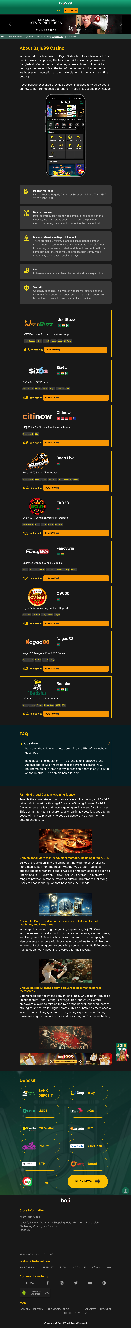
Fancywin (65, 548)
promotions (55, 1309)
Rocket (46, 341)
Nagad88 (65, 638)
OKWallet (58, 524)
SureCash (60, 389)
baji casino (27, 1267)
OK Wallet (67, 341)
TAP (67, 389)
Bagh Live (66, 458)
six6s (63, 1267)
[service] (42, 1093)
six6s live (79, 1267)
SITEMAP (30, 1283)
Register (106, 1309)
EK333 (63, 503)
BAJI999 (62, 1323)
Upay (60, 341)
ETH (63, 705)
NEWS (78, 1313)
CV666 (63, 593)
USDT (25, 569)
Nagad (53, 341)
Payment (33, 1309)
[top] (126, 1191)
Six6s (62, 367)
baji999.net (61, 36)
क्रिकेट (108, 1267)
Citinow (64, 412)
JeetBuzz (66, 319)
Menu (57, 10)
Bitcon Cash (49, 705)
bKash (39, 341)
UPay (37, 524)
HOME (23, 1309)
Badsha (63, 683)
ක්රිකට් (96, 1267)
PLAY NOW (71, 10)
